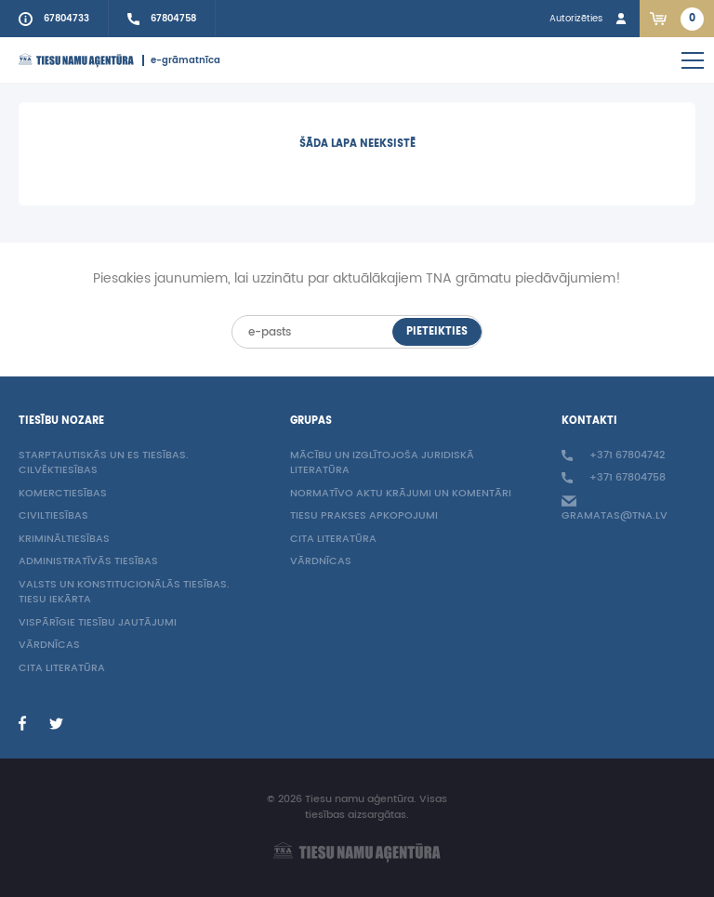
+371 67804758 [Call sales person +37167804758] (614, 478)
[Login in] (590, 18)
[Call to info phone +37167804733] (54, 18)
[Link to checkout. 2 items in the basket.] (677, 18)
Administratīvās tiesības (88, 562)
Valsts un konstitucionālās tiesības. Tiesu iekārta (124, 593)
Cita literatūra (62, 669)
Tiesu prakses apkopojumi (364, 516)
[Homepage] (76, 60)
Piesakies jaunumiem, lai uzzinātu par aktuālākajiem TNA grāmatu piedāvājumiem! (357, 278)
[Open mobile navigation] (692, 60)
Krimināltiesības (64, 539)
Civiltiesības (53, 516)
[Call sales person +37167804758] (162, 18)
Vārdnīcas (49, 645)
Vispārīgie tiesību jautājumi (98, 623)
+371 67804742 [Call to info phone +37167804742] (613, 456)
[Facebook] (22, 723)
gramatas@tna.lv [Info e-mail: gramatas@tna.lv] (615, 509)
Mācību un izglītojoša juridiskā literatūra (382, 464)
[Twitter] (56, 723)
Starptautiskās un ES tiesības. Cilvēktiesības (104, 464)
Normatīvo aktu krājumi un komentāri (400, 494)
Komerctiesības (63, 494)
